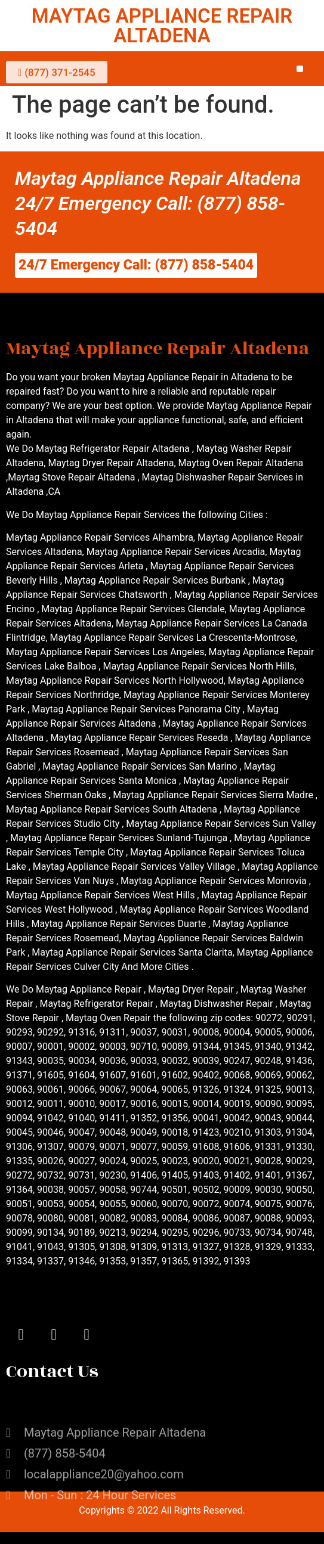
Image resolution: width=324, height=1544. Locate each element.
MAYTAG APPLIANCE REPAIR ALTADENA (162, 25)
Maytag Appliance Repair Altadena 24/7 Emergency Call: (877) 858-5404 (158, 203)
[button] (300, 69)
